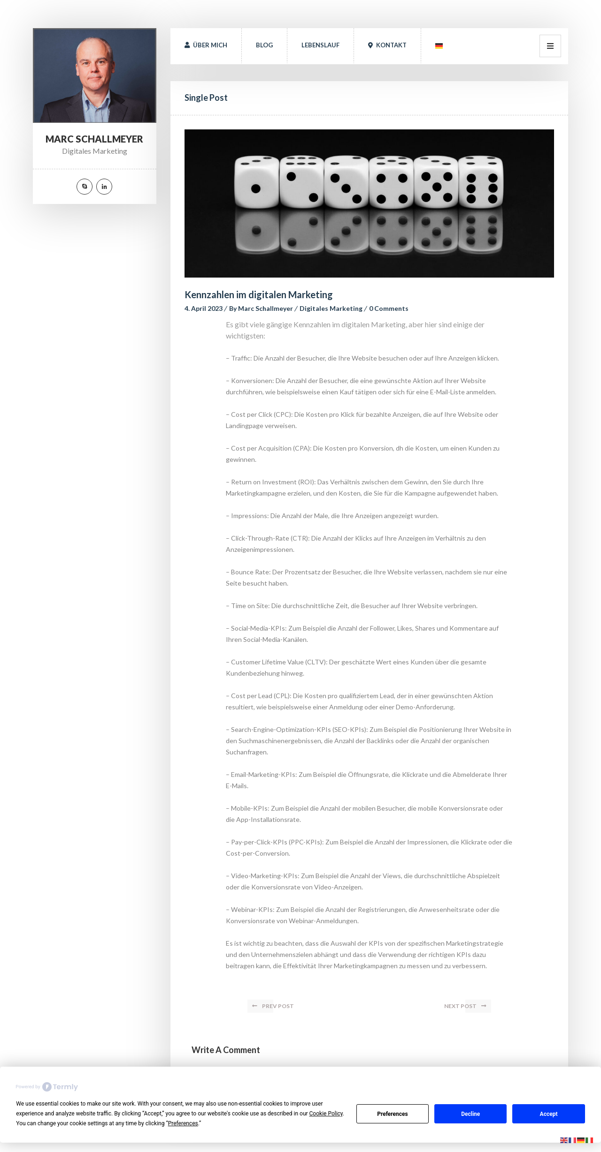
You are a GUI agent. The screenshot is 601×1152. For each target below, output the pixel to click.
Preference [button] (183, 1123)
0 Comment (388, 308)
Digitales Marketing (331, 308)
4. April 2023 (204, 308)
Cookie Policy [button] (326, 1113)
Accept (549, 1114)
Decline (470, 1114)
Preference (392, 1114)
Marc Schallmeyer (265, 308)
